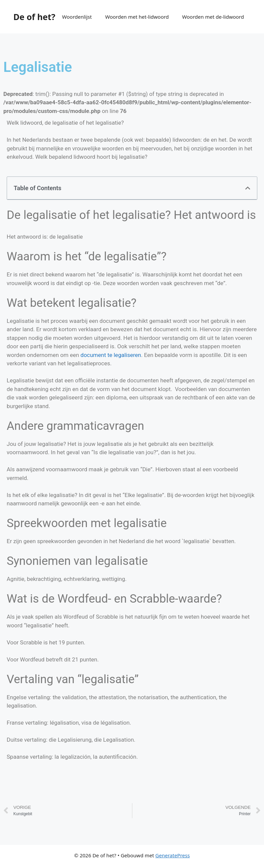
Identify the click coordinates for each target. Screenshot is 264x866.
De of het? (34, 16)
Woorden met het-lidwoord (137, 16)
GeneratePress (172, 855)
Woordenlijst (77, 16)
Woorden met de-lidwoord (213, 16)
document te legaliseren (111, 355)
